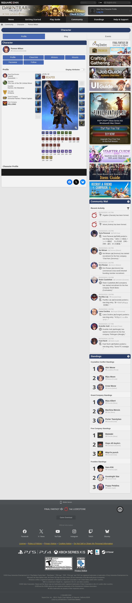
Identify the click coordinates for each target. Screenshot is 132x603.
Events (108, 36)
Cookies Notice (65, 543)
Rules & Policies (35, 543)
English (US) (111, 2)
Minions (54, 57)
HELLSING (12, 104)
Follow (33, 62)
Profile (24, 36)
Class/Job (33, 57)
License (22, 543)
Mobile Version (67, 502)
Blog (66, 36)
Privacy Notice (50, 543)
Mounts (75, 57)
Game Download (66, 518)
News (42, 536)
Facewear (13, 62)
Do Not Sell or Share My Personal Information (93, 543)
